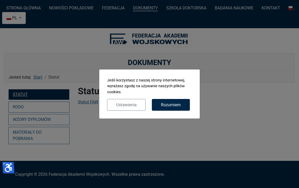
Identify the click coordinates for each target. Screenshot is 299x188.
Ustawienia (126, 104)
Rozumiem (171, 104)
